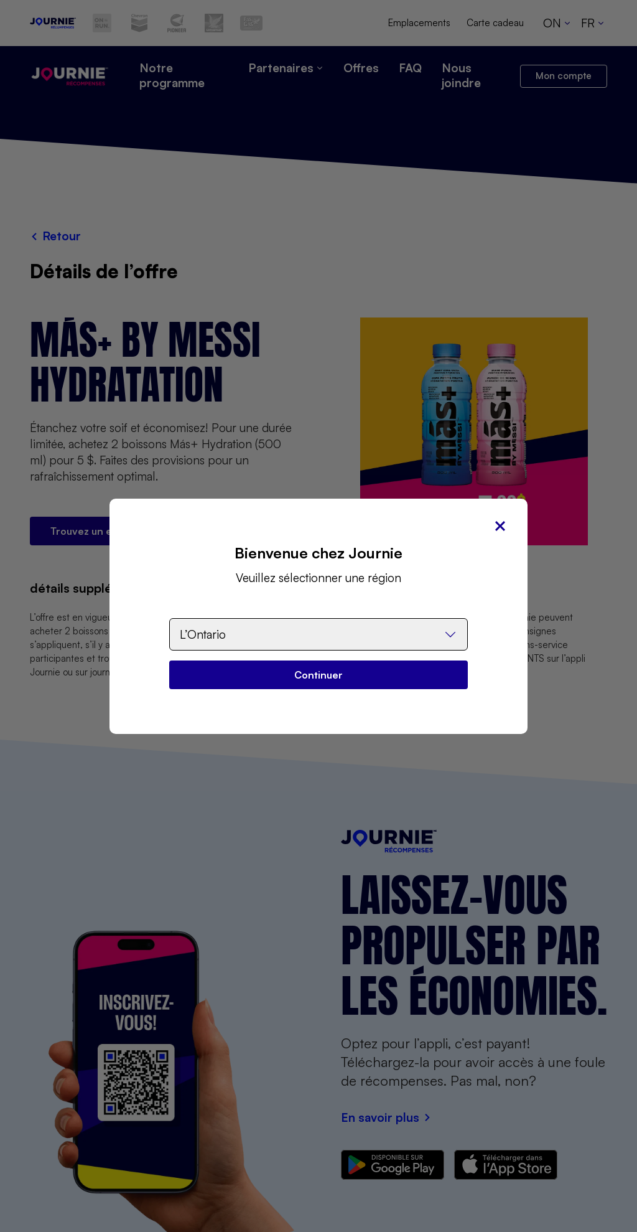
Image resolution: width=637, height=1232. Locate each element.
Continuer (318, 675)
